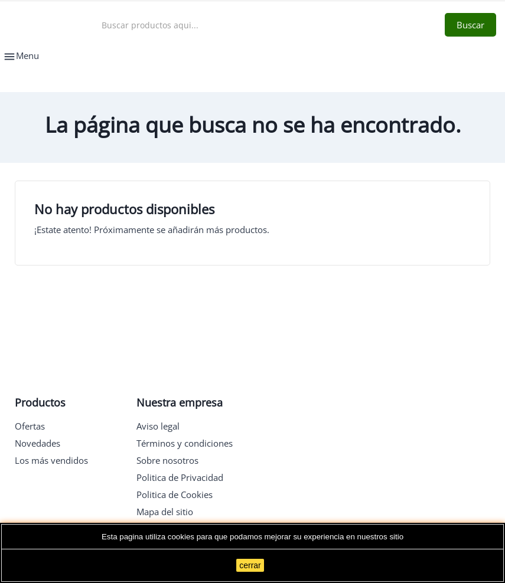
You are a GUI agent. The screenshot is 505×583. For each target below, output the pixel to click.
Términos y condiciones (184, 443)
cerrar (250, 565)
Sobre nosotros (167, 460)
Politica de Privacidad (179, 477)
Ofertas (30, 426)
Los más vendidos (51, 460)
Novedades (37, 443)
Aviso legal (158, 426)
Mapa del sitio (164, 512)
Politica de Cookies (174, 494)
